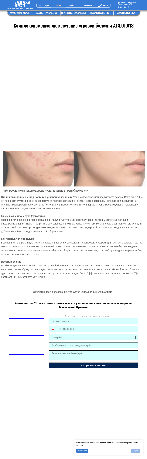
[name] (93, 321)
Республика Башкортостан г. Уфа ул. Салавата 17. (128, 3)
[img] (114, 5)
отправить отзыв (93, 365)
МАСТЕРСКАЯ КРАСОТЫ (22, 3)
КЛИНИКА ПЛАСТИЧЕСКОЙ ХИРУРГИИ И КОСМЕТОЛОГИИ (20, 8)
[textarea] (93, 355)
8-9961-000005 (123, 7)
